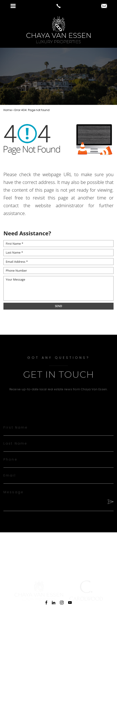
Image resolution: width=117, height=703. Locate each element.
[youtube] (70, 602)
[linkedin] (53, 602)
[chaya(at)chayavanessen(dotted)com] (104, 6)
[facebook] (46, 602)
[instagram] (62, 602)
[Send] (110, 507)
